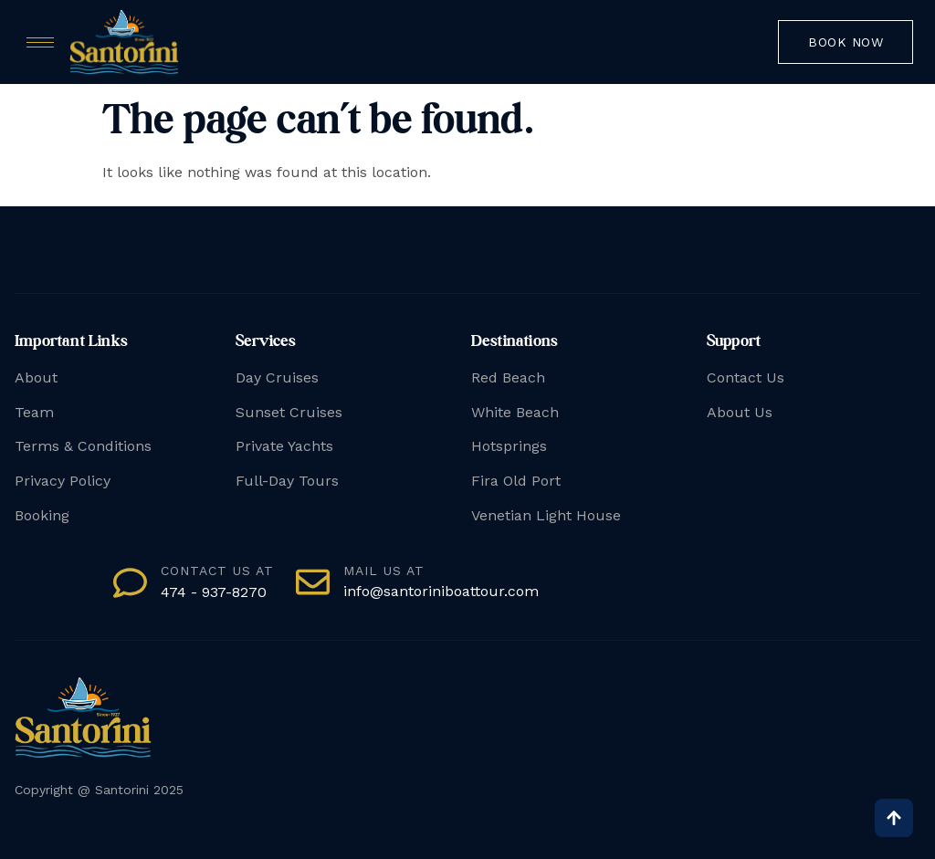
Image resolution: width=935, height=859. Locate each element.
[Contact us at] (130, 583)
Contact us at (217, 570)
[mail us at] (313, 582)
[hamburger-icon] (40, 42)
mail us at (384, 570)
